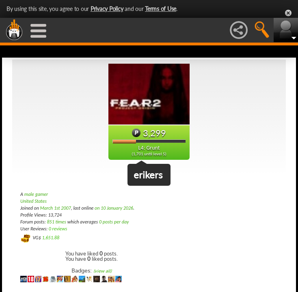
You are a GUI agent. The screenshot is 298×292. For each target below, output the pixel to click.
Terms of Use (160, 8)
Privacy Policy (107, 8)
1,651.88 (50, 237)
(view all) (102, 271)
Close (288, 13)
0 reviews (58, 229)
